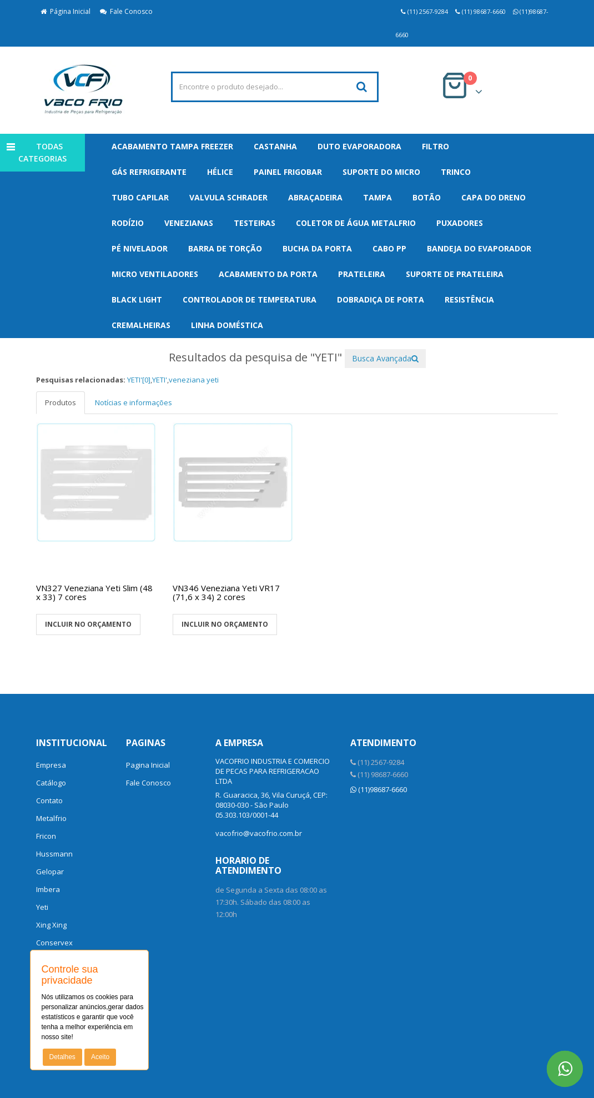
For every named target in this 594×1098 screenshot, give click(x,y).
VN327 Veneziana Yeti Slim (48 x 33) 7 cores (94, 592)
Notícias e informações (133, 402)
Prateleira (361, 274)
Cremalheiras (141, 325)
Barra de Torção (225, 248)
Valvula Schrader (228, 197)
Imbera (48, 889)
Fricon (46, 836)
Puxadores (459, 223)
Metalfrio (51, 818)
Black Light (137, 299)
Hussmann (54, 854)
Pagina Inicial (148, 765)
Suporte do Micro (381, 172)
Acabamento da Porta (268, 274)
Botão (426, 197)
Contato (49, 800)
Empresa (51, 765)
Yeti (42, 907)
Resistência (469, 299)
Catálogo (51, 783)
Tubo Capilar (140, 197)
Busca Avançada (385, 358)
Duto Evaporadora (359, 146)
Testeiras (254, 223)
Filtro (435, 146)
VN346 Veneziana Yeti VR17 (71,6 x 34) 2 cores (226, 592)
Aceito (100, 1057)
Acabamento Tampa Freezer (172, 146)
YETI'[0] (138, 380)
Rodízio (128, 223)
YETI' (159, 380)
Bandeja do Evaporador (479, 248)
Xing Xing (51, 925)
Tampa (377, 197)
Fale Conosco (126, 11)
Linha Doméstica (227, 325)
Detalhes (62, 1057)
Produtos (60, 402)
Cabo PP (389, 248)
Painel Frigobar (288, 172)
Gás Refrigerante (149, 172)
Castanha (275, 146)
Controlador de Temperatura (249, 299)
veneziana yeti (194, 380)
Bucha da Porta (317, 248)
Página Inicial (65, 11)
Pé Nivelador (140, 248)
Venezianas (188, 223)
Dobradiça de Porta (380, 299)
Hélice (220, 172)
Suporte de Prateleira (455, 274)
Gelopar (50, 872)
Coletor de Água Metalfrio (356, 223)
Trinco (456, 172)
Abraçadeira (315, 197)
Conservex (54, 943)
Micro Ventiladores (155, 274)
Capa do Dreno (493, 197)
